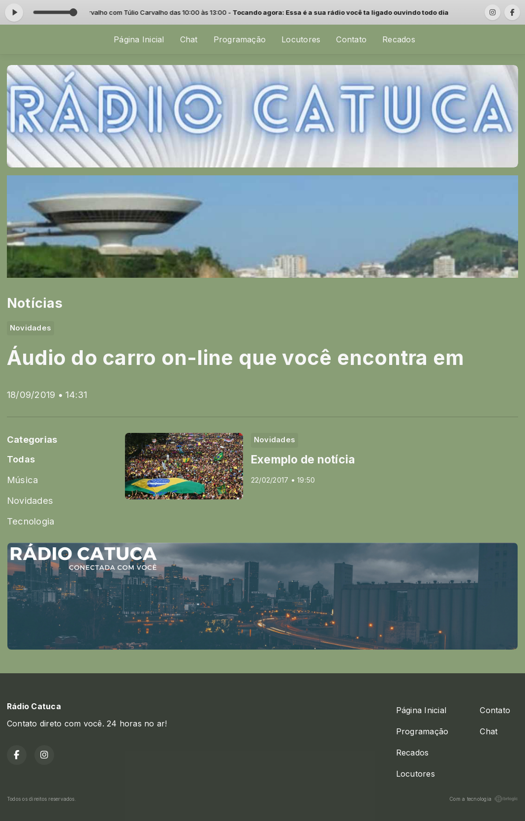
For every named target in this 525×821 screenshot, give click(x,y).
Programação (240, 39)
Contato (351, 39)
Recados (398, 39)
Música (22, 479)
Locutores (300, 39)
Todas (21, 459)
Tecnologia (30, 521)
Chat (189, 39)
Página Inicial (139, 39)
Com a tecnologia (483, 798)
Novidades (30, 500)
